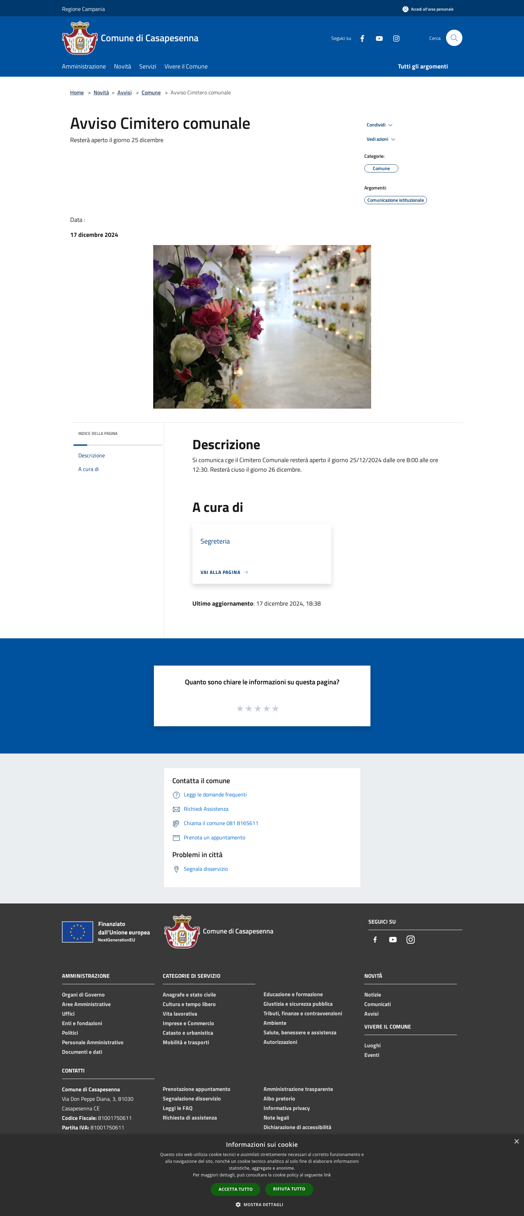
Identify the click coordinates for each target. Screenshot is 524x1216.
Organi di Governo (83, 994)
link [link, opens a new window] (327, 1175)
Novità (101, 92)
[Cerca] (454, 38)
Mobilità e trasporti (186, 1042)
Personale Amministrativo (93, 1042)
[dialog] (262, 1175)
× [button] (516, 1141)
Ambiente (275, 1023)
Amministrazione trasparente (298, 1089)
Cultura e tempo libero (189, 1004)
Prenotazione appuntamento (197, 1089)
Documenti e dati (82, 1052)
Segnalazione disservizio (192, 1098)
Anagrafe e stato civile (189, 994)
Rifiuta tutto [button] (289, 1189)
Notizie (372, 994)
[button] (262, 1204)
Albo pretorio (279, 1098)
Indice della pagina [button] (97, 433)
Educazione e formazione (293, 994)
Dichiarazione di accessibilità (297, 1127)
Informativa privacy (287, 1108)
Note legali (276, 1117)
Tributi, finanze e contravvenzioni (303, 1013)
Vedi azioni (382, 139)
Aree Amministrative (86, 1004)
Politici (70, 1033)
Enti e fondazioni (82, 1023)
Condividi (381, 125)
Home (77, 92)
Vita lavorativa (180, 1013)
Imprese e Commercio (188, 1023)
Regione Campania (83, 9)
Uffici (68, 1013)
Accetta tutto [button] (236, 1189)
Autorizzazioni (280, 1042)
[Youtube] (376, 37)
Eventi (371, 1055)
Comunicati (377, 1004)
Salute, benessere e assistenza (300, 1032)
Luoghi (372, 1045)
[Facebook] (359, 37)
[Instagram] (393, 37)
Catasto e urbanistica (188, 1033)
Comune (151, 92)
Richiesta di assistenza (190, 1117)
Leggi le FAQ (177, 1108)
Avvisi (124, 92)
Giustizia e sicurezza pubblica (298, 1004)
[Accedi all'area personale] (428, 9)
